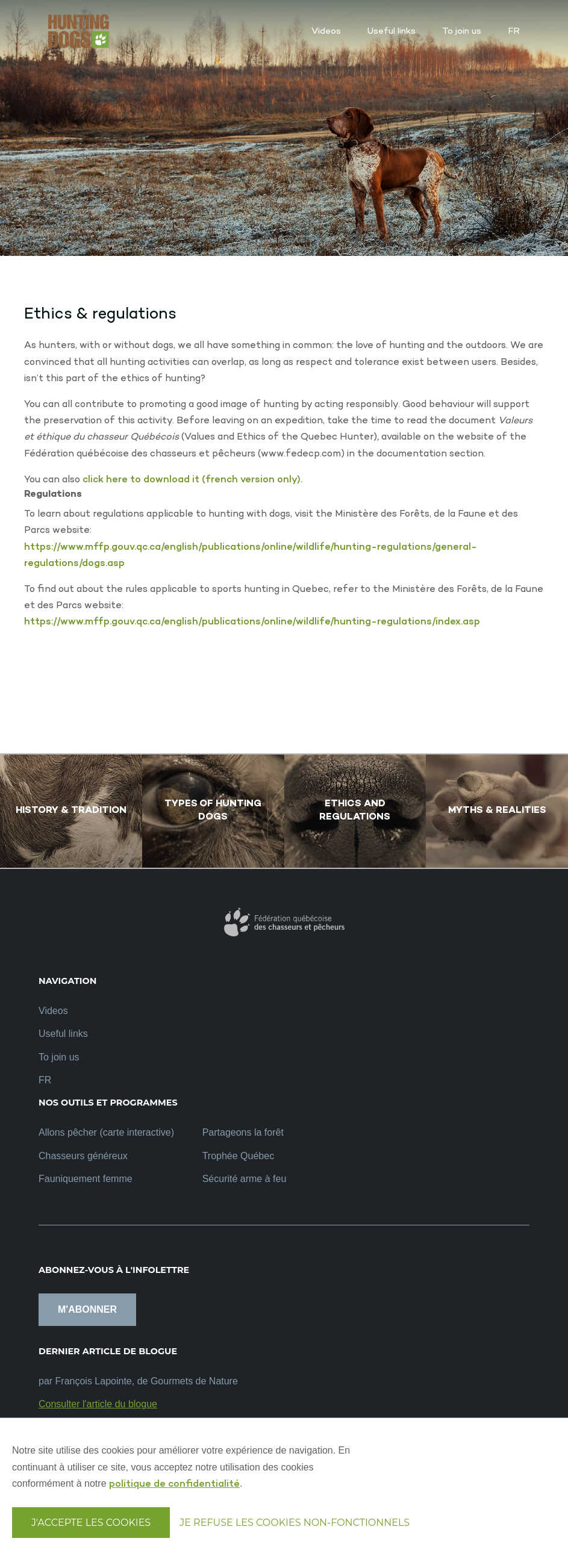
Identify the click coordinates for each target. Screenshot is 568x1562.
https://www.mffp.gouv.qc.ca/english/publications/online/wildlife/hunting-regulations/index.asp (252, 622)
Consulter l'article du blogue (98, 1404)
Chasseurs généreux (83, 1156)
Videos (53, 1011)
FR (45, 1080)
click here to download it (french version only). (192, 480)
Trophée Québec (238, 1156)
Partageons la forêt (243, 1132)
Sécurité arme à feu (244, 1179)
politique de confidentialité (174, 1484)
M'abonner (87, 1309)
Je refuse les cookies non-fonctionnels (294, 1522)
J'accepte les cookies (91, 1522)
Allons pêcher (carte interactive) (106, 1132)
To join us (59, 1057)
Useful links (63, 1033)
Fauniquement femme (86, 1179)
